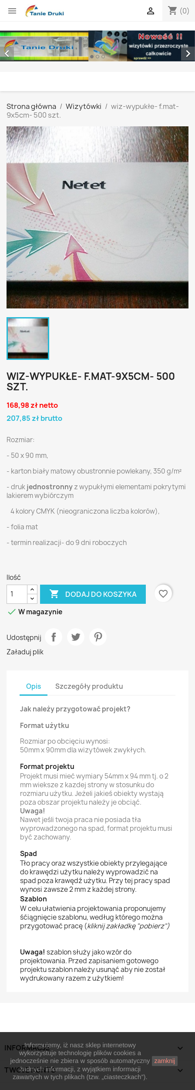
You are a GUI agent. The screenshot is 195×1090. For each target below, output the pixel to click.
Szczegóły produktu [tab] (89, 686)
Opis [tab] (33, 686)
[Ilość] (17, 594)
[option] (97, 45)
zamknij (165, 1060)
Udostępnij (53, 637)
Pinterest (98, 637)
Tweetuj (75, 637)
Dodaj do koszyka (93, 594)
